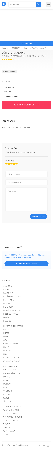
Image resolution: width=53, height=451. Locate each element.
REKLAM (6, 394)
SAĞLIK (6, 398)
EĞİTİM (6, 317)
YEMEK (6, 435)
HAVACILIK (7, 347)
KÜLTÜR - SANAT (10, 370)
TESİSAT (6, 424)
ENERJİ (6, 333)
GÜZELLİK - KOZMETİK (12, 344)
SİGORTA (7, 401)
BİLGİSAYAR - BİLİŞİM (12, 296)
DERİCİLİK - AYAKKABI (12, 310)
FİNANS (6, 337)
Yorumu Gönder (38, 217)
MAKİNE (6, 377)
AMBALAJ (7, 289)
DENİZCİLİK (8, 307)
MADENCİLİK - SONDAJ (12, 373)
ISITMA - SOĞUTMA (11, 358)
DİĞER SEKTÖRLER (11, 314)
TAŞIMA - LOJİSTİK (11, 410)
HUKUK (6, 354)
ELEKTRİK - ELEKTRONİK (13, 326)
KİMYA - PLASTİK (10, 366)
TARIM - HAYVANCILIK (12, 407)
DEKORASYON (9, 303)
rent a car (7, 92)
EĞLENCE (7, 321)
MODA (6, 387)
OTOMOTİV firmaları (19, 48)
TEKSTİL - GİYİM (10, 414)
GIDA (5, 340)
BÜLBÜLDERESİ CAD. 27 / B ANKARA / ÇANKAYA (24, 56)
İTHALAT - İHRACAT (11, 361)
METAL (6, 380)
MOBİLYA (7, 384)
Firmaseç (5, 48)
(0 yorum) (16, 60)
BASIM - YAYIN (9, 293)
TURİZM (6, 428)
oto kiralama (9, 87)
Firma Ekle (26, 44)
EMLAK (6, 330)
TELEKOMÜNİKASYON (12, 417)
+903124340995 (9, 71)
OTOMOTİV (8, 391)
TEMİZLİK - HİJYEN (11, 421)
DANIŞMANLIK (9, 300)
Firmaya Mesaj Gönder (26, 264)
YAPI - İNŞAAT (9, 431)
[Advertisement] (26, 25)
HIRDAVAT (7, 351)
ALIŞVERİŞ (7, 286)
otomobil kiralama (11, 96)
